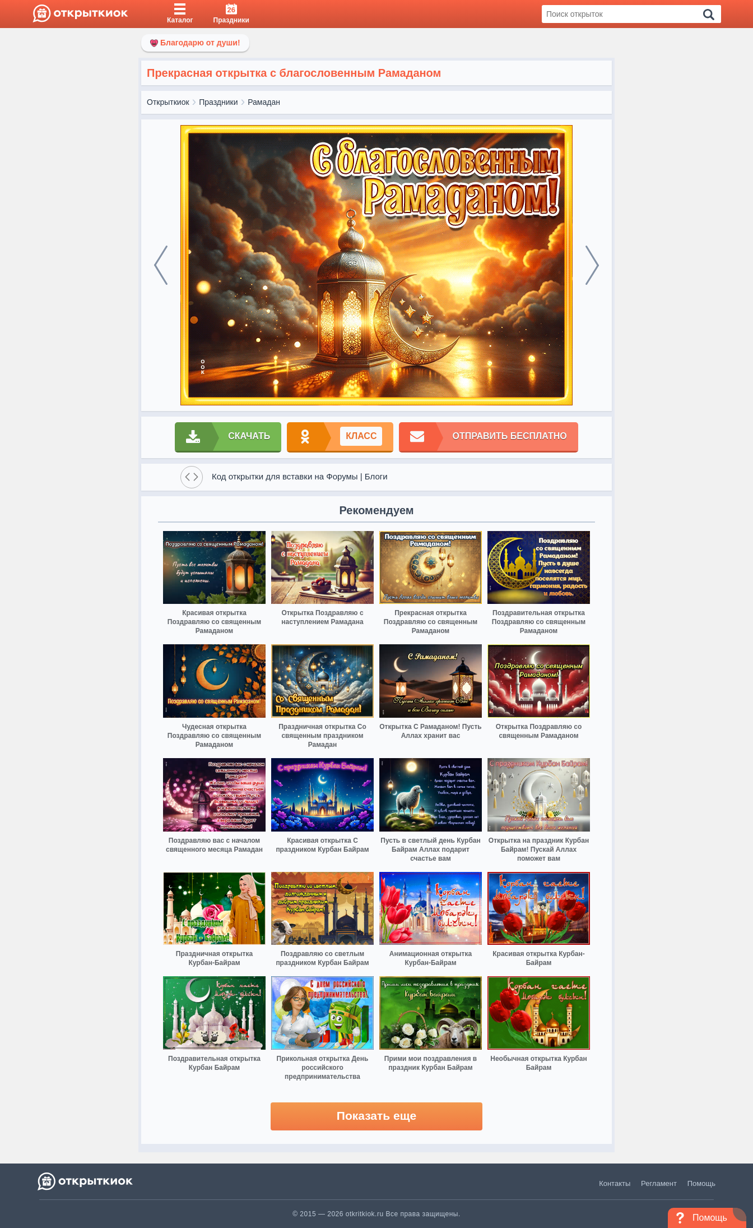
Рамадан (264, 102)
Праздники (218, 102)
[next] (592, 265)
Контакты (614, 1183)
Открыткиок (168, 102)
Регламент (659, 1183)
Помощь (701, 1183)
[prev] (161, 265)
